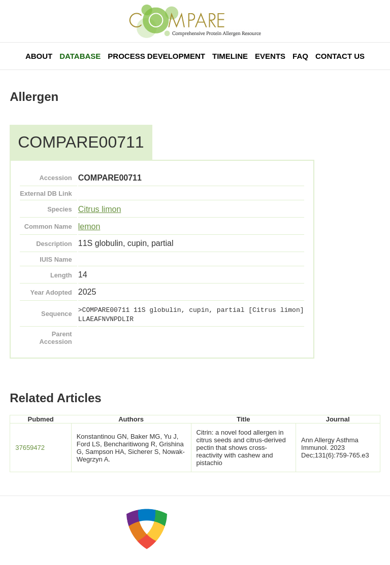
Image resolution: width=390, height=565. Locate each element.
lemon (89, 226)
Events (270, 56)
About (38, 56)
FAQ (300, 56)
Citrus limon (99, 209)
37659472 (30, 447)
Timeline (230, 56)
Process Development (156, 56)
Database (80, 56)
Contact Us (340, 56)
